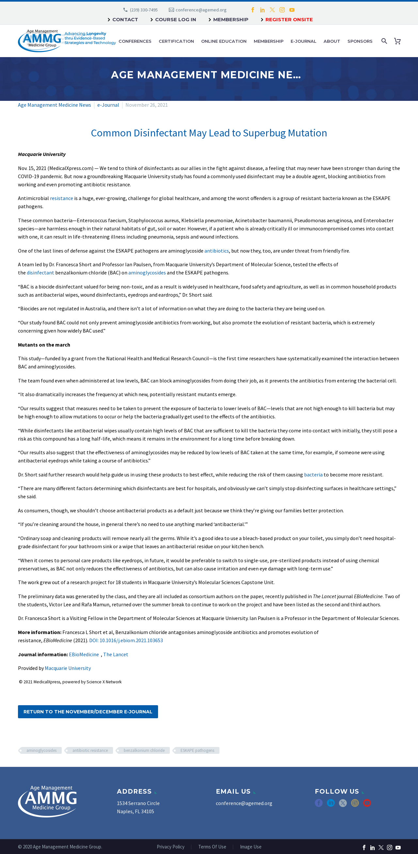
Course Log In (175, 19)
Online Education (224, 41)
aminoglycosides (147, 272)
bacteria (313, 474)
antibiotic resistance (90, 750)
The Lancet (115, 654)
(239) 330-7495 (144, 10)
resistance (61, 198)
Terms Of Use (212, 847)
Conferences (135, 41)
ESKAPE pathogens (197, 750)
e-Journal (303, 41)
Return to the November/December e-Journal (88, 712)
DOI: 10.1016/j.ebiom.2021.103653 (126, 640)
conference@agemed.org (201, 10)
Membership (231, 19)
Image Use (251, 847)
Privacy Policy (171, 847)
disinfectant (40, 272)
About (332, 41)
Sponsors (360, 41)
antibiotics (216, 250)
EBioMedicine (84, 654)
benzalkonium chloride (144, 750)
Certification (176, 41)
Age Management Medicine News (54, 104)
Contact (125, 19)
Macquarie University (68, 668)
